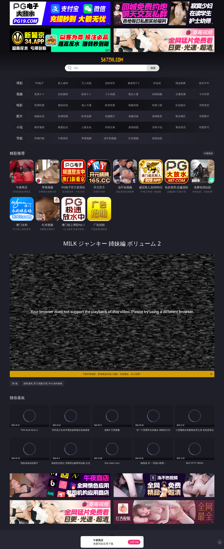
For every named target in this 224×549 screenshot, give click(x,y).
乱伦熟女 (181, 105)
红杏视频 (133, 138)
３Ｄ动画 (110, 94)
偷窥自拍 (39, 116)
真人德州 (63, 83)
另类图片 (204, 116)
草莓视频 (86, 138)
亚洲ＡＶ (39, 94)
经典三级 (157, 105)
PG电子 (39, 83)
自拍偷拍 (63, 94)
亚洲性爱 (39, 105)
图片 (19, 116)
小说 (19, 127)
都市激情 (39, 127)
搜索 (153, 68)
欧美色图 (86, 116)
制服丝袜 (133, 105)
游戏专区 (110, 83)
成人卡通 (86, 105)
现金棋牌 (181, 83)
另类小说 (157, 127)
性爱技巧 (204, 127)
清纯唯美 (157, 116)
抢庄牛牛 (204, 83)
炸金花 (157, 83)
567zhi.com (112, 60)
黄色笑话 (181, 127)
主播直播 (181, 94)
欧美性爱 (110, 105)
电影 (19, 105)
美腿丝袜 (133, 116)
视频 (19, 94)
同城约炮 (39, 138)
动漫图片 (110, 116)
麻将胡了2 (133, 83)
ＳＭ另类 (204, 94)
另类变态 (204, 105)
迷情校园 (133, 127)
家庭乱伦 (63, 127)
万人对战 (86, 83)
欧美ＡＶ (86, 94)
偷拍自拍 (63, 105)
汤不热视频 (110, 138)
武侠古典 (110, 127)
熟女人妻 (133, 94)
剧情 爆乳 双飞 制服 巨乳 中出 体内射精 (43, 383)
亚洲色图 (63, 116)
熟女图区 (181, 116)
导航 (19, 138)
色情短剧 (157, 138)
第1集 (15, 383)
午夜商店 (63, 138)
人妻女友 (86, 127)
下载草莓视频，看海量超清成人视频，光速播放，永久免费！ (147, 374)
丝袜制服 (157, 94)
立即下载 (134, 541)
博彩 (19, 83)
